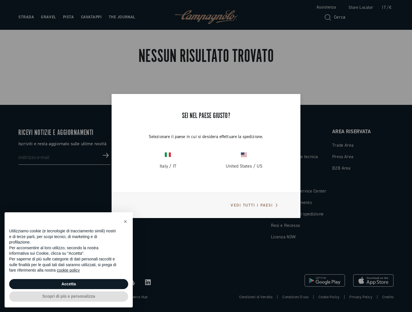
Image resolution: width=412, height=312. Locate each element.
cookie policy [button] (68, 270)
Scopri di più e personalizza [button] (68, 296)
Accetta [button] (69, 284)
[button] (125, 221)
